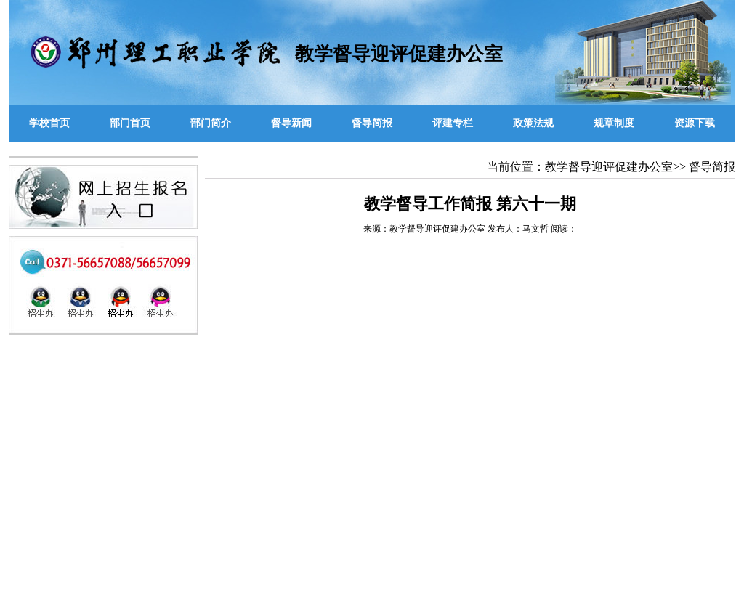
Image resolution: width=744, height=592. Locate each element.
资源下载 (694, 123)
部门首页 (130, 123)
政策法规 (533, 123)
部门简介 (210, 123)
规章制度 (614, 123)
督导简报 (372, 123)
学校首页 (49, 123)
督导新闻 (291, 123)
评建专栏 (452, 123)
